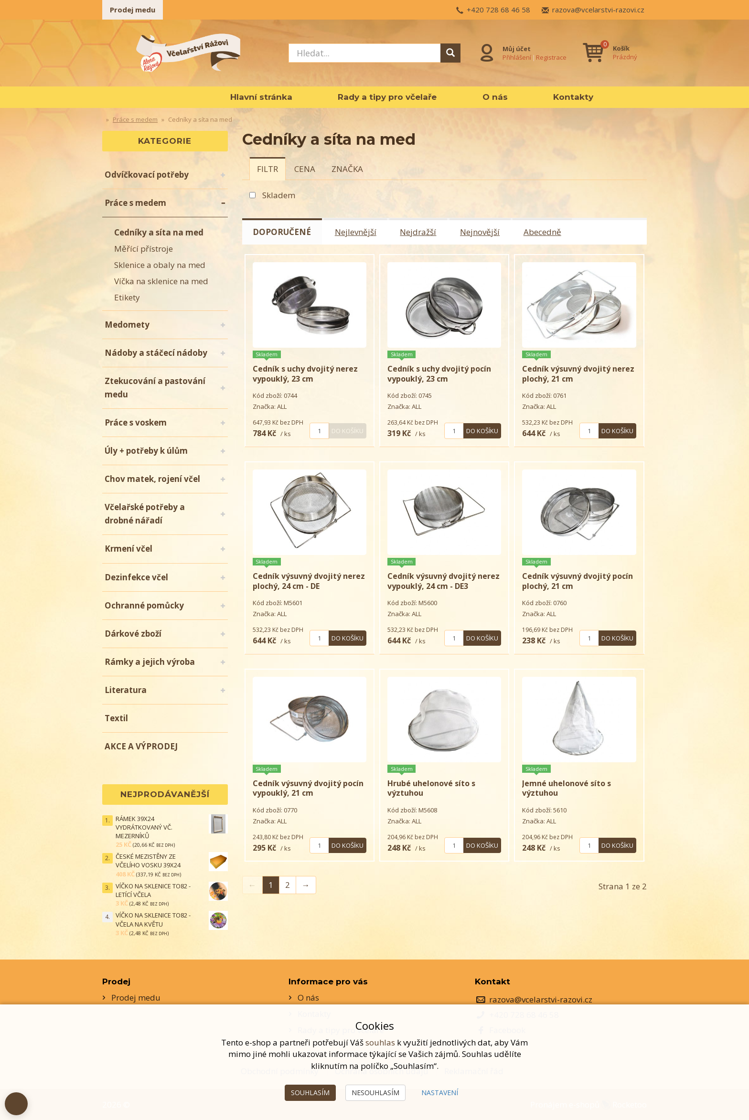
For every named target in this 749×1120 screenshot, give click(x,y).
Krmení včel (128, 548)
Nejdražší (419, 231)
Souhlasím (310, 1092)
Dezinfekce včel (136, 577)
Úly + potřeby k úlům (146, 450)
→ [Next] (306, 884)
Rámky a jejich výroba (150, 661)
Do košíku (348, 430)
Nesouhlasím (375, 1092)
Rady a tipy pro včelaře (387, 97)
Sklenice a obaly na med (159, 264)
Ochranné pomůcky (144, 605)
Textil (116, 718)
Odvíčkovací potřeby (147, 174)
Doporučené (282, 231)
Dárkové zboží (133, 633)
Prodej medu (132, 9)
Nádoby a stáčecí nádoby (156, 352)
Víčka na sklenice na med (161, 281)
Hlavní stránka (261, 97)
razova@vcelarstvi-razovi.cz (598, 9)
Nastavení (439, 1092)
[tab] (267, 168)
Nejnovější (481, 231)
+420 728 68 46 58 (498, 9)
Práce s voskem (136, 422)
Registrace (551, 57)
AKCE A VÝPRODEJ (141, 746)
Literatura (126, 689)
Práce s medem (135, 202)
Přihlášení (517, 57)
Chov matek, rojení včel (152, 478)
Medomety (127, 324)
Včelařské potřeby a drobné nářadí (145, 513)
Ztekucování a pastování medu (155, 387)
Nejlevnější (356, 231)
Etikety (127, 297)
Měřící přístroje (143, 248)
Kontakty (573, 97)
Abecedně (543, 231)
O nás (495, 97)
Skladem (278, 195)
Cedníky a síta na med (158, 232)
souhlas (380, 1042)
